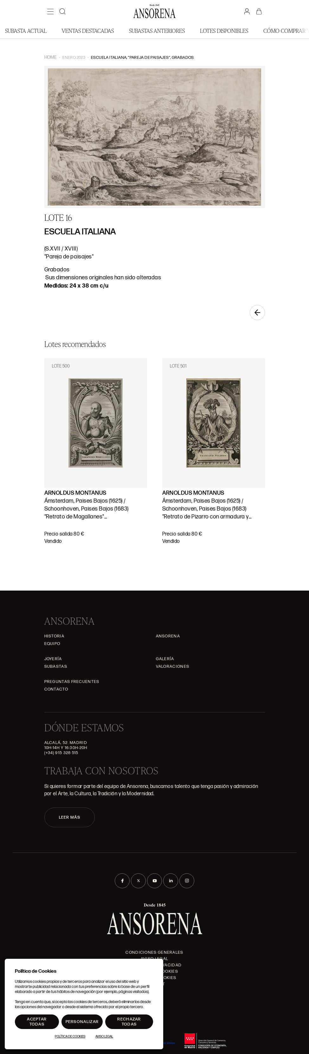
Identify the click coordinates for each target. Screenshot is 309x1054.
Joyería (53, 658)
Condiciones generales (154, 952)
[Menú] (50, 11)
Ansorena (168, 636)
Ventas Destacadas (88, 30)
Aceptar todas (37, 1022)
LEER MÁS (69, 817)
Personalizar (82, 1021)
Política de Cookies (70, 1036)
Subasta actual (26, 30)
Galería (165, 658)
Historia (54, 636)
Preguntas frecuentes (72, 681)
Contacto (56, 689)
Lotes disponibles (224, 30)
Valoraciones (173, 666)
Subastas (55, 666)
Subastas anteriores (157, 30)
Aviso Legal (104, 1036)
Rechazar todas (129, 1022)
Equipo (52, 643)
